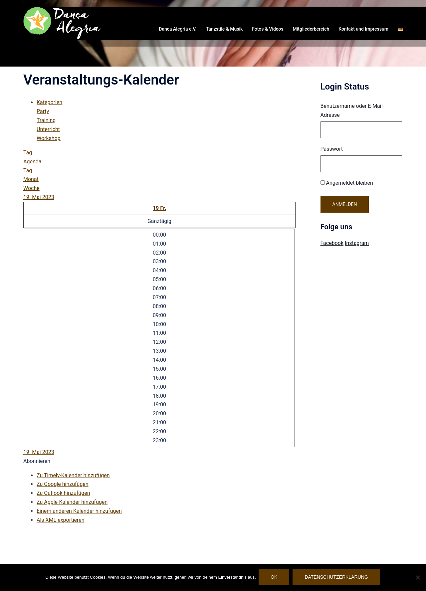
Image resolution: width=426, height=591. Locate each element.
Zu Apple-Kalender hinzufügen (72, 502)
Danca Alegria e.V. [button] (177, 29)
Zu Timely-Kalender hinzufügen (73, 475)
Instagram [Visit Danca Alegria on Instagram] (357, 243)
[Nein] (417, 577)
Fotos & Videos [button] (267, 29)
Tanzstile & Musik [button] (224, 29)
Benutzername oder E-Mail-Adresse (352, 110)
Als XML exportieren (61, 520)
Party (43, 111)
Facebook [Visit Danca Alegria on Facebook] (331, 243)
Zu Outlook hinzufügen (63, 493)
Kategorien (49, 102)
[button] (400, 29)
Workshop (49, 138)
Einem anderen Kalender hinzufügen (79, 511)
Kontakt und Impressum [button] (363, 29)
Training (46, 120)
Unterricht (48, 129)
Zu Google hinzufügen (63, 484)
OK (274, 577)
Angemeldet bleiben (346, 183)
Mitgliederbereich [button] (311, 29)
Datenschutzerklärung (336, 577)
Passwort (331, 149)
